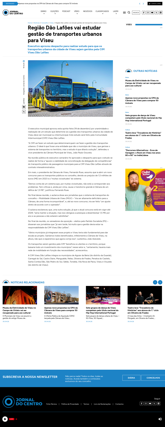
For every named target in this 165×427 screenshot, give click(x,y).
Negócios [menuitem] (87, 11)
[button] (24, 107)
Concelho (44, 23)
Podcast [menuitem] (66, 11)
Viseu (52, 23)
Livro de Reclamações (102, 404)
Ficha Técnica (51, 404)
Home (30, 23)
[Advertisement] (82, 347)
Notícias (37, 23)
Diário (127, 77)
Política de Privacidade (70, 404)
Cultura (127, 130)
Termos (86, 404)
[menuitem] (45, 12)
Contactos (119, 404)
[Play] (5, 419)
